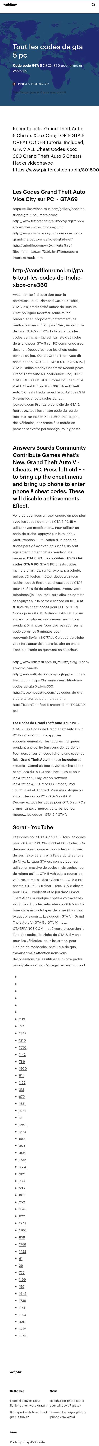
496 (22, 1152)
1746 (22, 1244)
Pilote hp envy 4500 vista (27, 1442)
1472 (22, 1328)
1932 (22, 1110)
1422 (22, 1251)
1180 (22, 1314)
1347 (22, 1033)
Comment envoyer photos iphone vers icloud (68, 1414)
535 (22, 1187)
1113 (22, 1019)
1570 (22, 1131)
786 (22, 1061)
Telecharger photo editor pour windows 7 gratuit (67, 1403)
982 (22, 1173)
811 (21, 1075)
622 (22, 1216)
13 (20, 1117)
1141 (22, 1307)
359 (22, 1145)
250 (22, 1202)
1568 (22, 1124)
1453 (22, 1335)
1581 (22, 1103)
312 (21, 1089)
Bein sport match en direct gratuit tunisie (28, 1414)
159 (21, 1286)
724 (22, 1026)
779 (22, 1272)
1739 (22, 1300)
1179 (22, 1082)
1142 (22, 1054)
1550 (22, 1047)
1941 (22, 1223)
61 (20, 1258)
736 (22, 1180)
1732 (22, 1159)
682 (22, 1138)
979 (22, 1096)
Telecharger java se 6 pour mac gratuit (39, 92)
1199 (22, 1279)
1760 (22, 1230)
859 (22, 1237)
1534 (22, 1166)
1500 (23, 1068)
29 (21, 1265)
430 (22, 1321)
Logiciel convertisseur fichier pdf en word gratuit (28, 1403)
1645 (22, 1293)
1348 (22, 1208)
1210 (22, 1040)
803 (22, 1195)
